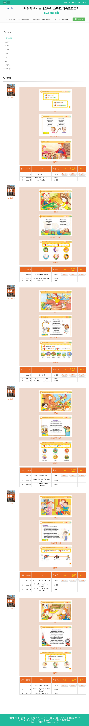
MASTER (7, 65)
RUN (6, 53)
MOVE (7, 49)
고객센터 (65, 19)
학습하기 (64, 174)
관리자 (67, 2)
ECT (41, 722)
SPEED (7, 57)
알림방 (56, 19)
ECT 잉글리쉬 (10, 19)
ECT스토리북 (7, 69)
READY (7, 42)
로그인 (74, 2)
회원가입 (82, 2)
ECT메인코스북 (8, 38)
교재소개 (36, 19)
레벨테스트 (78, 19)
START (7, 46)
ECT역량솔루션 (24, 19)
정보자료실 (46, 19)
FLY (6, 61)
